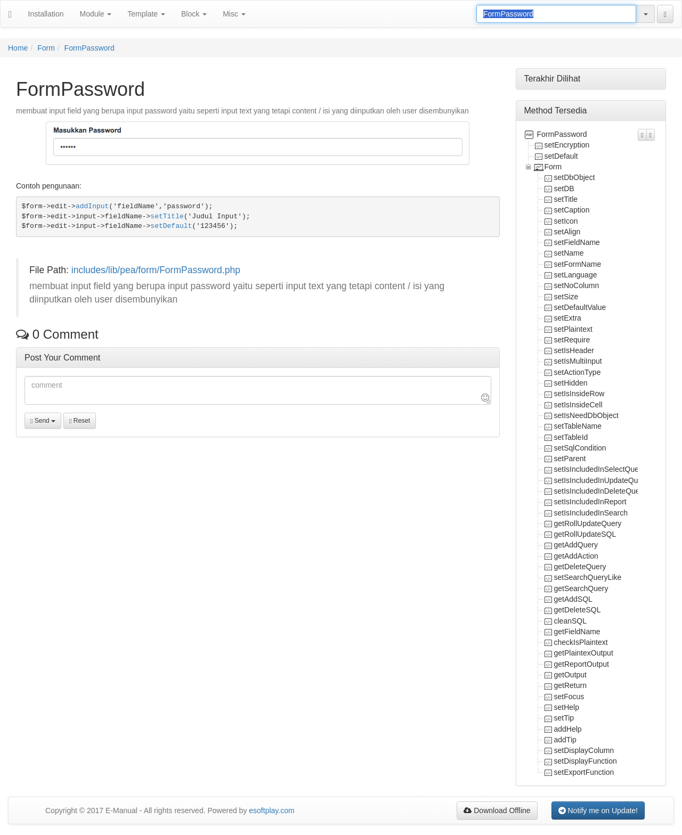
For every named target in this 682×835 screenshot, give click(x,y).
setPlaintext (573, 329)
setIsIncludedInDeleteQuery (600, 491)
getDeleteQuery (580, 566)
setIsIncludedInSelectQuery (599, 469)
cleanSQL (570, 621)
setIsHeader (574, 350)
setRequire (572, 339)
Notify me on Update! (598, 810)
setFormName (578, 264)
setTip (564, 718)
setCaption (572, 210)
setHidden (571, 383)
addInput (92, 206)
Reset (79, 420)
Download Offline (497, 810)
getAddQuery (576, 545)
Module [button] (96, 14)
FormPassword (89, 48)
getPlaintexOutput (583, 653)
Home (18, 48)
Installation (46, 14)
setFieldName (577, 242)
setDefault (171, 226)
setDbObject (574, 177)
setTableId (571, 437)
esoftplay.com (271, 810)
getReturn (570, 685)
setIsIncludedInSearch (591, 513)
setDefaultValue (580, 307)
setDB (564, 188)
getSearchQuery (581, 588)
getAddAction (576, 556)
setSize (566, 296)
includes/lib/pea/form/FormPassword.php (155, 270)
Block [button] (194, 14)
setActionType (577, 372)
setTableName (578, 426)
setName (569, 253)
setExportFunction (584, 772)
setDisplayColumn (584, 750)
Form (46, 48)
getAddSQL (573, 599)
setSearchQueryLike (588, 577)
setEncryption (567, 145)
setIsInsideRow (579, 393)
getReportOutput (582, 664)
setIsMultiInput (578, 361)
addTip (565, 739)
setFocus (569, 696)
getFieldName (577, 631)
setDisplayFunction (585, 761)
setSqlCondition (580, 448)
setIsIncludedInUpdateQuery (601, 480)
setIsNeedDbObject (586, 415)
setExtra (567, 318)
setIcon (566, 221)
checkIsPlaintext (581, 642)
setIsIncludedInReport (590, 501)
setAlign (567, 231)
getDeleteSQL (577, 609)
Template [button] (146, 14)
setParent (570, 458)
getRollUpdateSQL (585, 534)
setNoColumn (576, 285)
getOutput (570, 674)
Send (42, 420)
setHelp (566, 707)
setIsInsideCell (578, 404)
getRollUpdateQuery (588, 523)
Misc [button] (234, 14)
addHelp (568, 729)
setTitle (166, 216)
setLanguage (575, 275)
